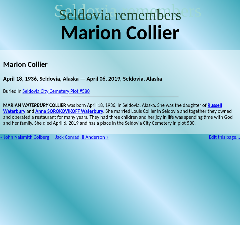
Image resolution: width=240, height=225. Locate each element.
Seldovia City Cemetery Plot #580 (56, 91)
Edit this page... (224, 137)
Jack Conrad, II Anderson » (82, 137)
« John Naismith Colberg (24, 137)
